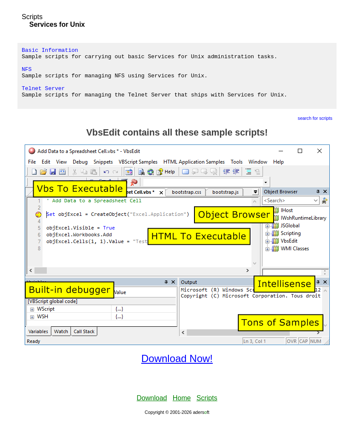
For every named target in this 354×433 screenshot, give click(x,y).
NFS (26, 74)
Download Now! (177, 370)
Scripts (32, 16)
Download (152, 409)
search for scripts (315, 129)
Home (182, 409)
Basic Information (50, 51)
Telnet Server (43, 97)
